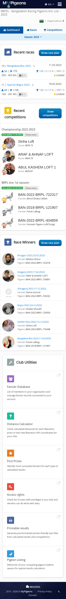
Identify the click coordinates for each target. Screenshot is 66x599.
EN (48, 4)
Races (32, 30)
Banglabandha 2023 (19, 65)
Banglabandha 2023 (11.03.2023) (34, 338)
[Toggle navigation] (59, 4)
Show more (31, 134)
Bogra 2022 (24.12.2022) (29, 305)
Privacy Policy (45, 591)
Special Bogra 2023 (18, 85)
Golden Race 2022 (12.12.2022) (33, 321)
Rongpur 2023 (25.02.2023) (31, 255)
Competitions (53, 30)
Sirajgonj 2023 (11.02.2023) (31, 272)
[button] (34, 66)
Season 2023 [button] (32, 37)
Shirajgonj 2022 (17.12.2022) (31, 288)
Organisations (54, 20)
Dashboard (12, 30)
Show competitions (50, 113)
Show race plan (50, 53)
